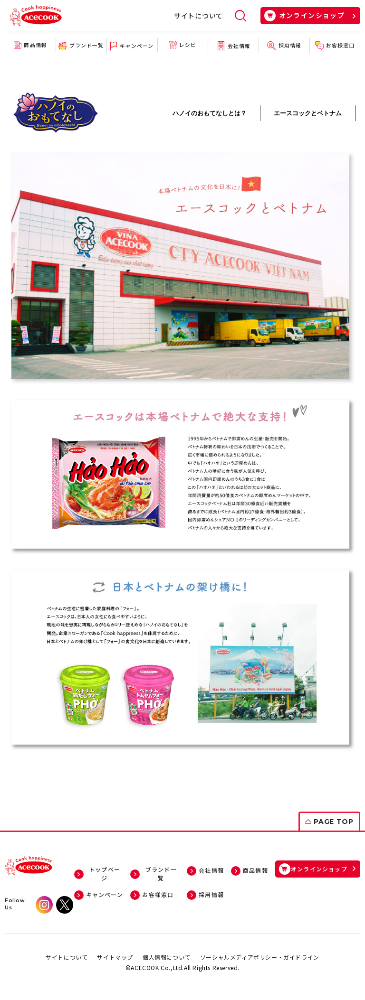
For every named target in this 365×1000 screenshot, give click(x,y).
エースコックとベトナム (308, 113)
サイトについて (198, 15)
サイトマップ (115, 955)
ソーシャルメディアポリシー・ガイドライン (259, 955)
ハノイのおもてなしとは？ (210, 113)
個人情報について (167, 955)
